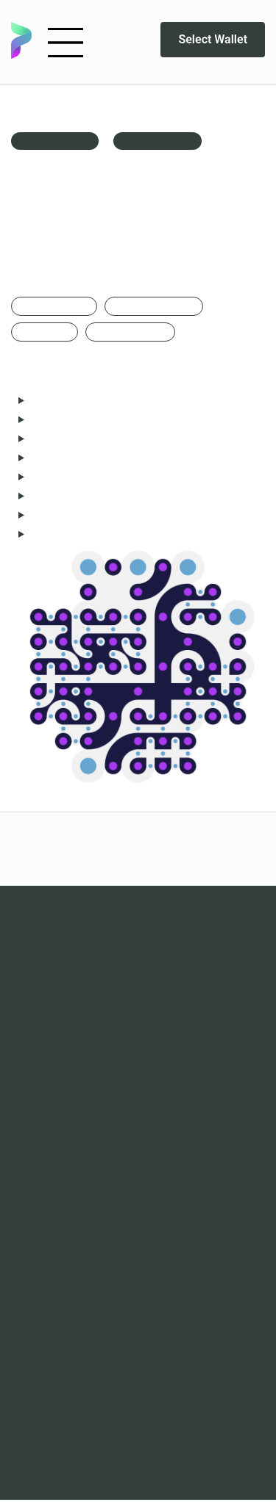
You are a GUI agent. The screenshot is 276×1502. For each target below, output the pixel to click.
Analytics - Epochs (138, 1108)
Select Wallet (210, 39)
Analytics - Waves (138, 1089)
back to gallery (54, 141)
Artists (138, 1183)
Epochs (138, 938)
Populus (138, 957)
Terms (138, 1202)
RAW (137, 976)
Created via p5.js (154, 306)
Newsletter (137, 1296)
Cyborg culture (138, 1014)
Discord (138, 1258)
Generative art (54, 306)
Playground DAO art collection (138, 1315)
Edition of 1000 (130, 332)
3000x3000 (44, 332)
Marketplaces (138, 1070)
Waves (137, 919)
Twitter (138, 1277)
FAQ (137, 1164)
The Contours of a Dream (138, 995)
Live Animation (157, 141)
